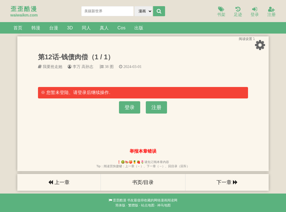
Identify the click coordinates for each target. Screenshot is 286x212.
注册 (271, 12)
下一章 (227, 182)
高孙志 (87, 67)
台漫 (53, 27)
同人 (86, 27)
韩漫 (35, 27)
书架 (221, 12)
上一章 (59, 182)
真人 (104, 27)
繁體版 (133, 205)
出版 (138, 27)
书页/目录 (143, 182)
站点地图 (147, 205)
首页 (17, 27)
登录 (255, 12)
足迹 (238, 12)
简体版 (120, 205)
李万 (76, 67)
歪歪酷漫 (119, 200)
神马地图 (164, 205)
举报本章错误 (143, 151)
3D (70, 27)
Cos (122, 27)
